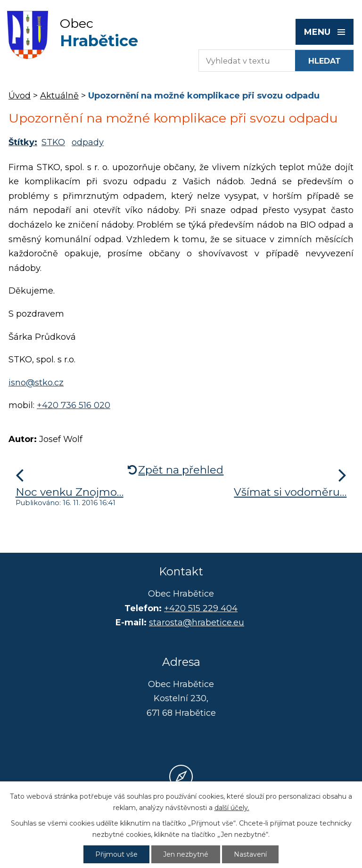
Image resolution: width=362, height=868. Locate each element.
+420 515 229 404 (201, 608)
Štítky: (22, 142)
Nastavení (250, 854)
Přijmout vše (116, 854)
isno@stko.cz (36, 382)
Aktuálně (59, 95)
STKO (53, 142)
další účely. (231, 807)
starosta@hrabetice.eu (196, 622)
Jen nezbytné (185, 854)
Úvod (19, 95)
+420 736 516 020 (73, 405)
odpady (88, 142)
